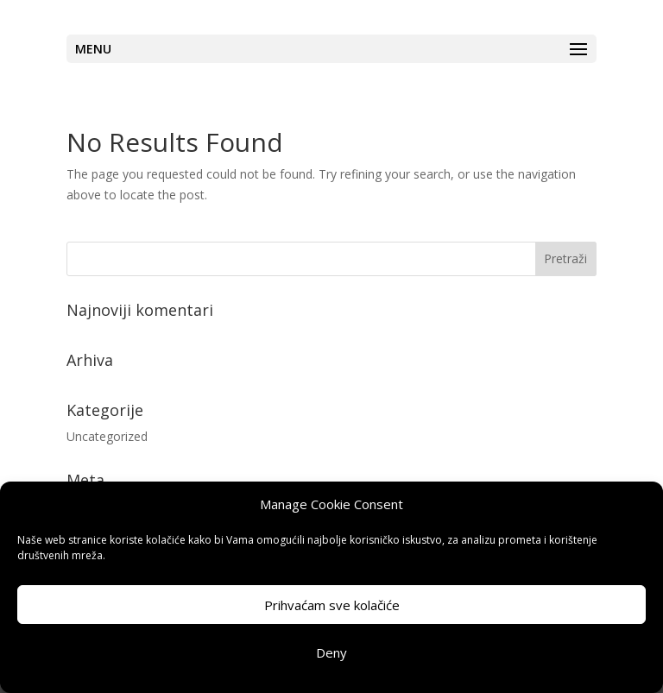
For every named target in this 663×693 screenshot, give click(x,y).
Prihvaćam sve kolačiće (332, 605)
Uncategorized (107, 436)
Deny (331, 652)
